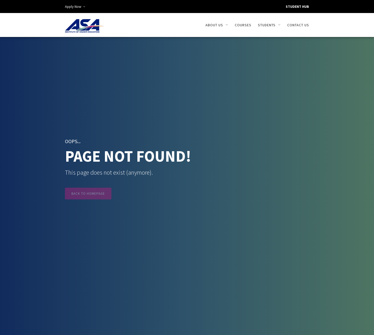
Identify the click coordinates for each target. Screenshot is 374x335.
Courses (243, 25)
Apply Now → (75, 6)
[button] (216, 25)
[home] (85, 23)
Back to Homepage (88, 195)
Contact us (298, 25)
